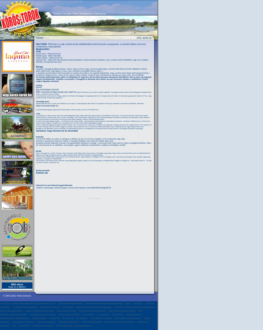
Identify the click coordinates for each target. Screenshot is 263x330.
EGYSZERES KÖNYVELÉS (43, 326)
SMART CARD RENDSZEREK (11, 311)
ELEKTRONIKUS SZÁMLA (66, 311)
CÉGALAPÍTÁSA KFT (134, 315)
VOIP (14, 326)
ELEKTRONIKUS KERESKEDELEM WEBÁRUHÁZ (104, 304)
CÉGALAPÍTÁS (24, 326)
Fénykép (67, 14)
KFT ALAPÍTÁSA (103, 315)
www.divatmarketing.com (83, 326)
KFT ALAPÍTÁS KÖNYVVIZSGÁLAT (128, 318)
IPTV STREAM (68, 307)
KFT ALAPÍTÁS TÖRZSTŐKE (101, 318)
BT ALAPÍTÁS (54, 318)
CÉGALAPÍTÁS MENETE (46, 322)
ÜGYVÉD (147, 318)
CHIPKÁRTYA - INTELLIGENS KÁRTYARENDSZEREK (135, 307)
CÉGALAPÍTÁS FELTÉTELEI (23, 322)
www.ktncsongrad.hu (101, 187)
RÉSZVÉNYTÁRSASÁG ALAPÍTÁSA (92, 311)
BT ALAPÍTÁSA (118, 315)
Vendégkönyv (85, 14)
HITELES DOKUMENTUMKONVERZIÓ (39, 311)
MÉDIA (127, 304)
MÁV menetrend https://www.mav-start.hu (56, 92)
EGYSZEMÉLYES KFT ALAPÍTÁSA (43, 315)
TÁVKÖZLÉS (138, 304)
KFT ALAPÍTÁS (67, 318)
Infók (75, 14)
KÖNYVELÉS (5, 322)
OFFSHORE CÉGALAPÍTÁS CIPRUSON (120, 322)
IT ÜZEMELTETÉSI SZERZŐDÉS (25, 307)
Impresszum (100, 14)
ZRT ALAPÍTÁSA (88, 315)
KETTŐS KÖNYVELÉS (64, 326)
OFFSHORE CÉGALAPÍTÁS (68, 322)
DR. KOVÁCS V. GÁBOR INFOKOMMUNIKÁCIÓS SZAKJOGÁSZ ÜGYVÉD (27, 304)
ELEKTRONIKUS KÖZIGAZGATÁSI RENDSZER (94, 307)
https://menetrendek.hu (47, 105)
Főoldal (57, 14)
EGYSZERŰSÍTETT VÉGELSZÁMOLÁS (14, 318)
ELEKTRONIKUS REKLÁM (50, 307)
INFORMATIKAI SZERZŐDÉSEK (70, 304)
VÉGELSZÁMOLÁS (39, 318)
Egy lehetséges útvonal (47, 89)
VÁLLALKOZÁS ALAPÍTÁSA (68, 315)
